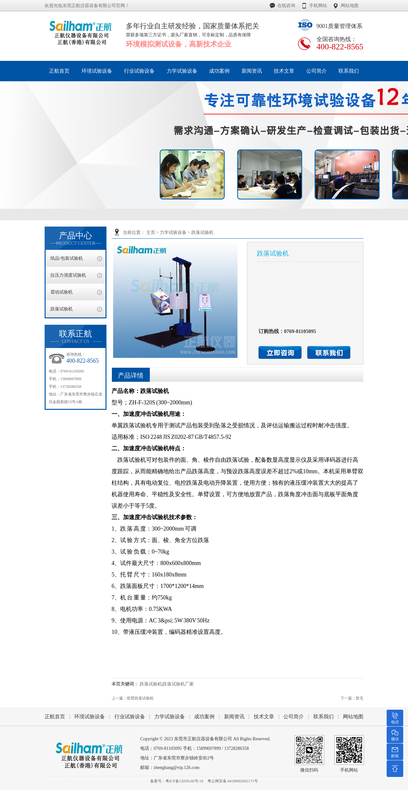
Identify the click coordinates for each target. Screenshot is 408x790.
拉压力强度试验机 (68, 275)
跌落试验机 (202, 232)
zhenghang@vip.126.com (177, 767)
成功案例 (204, 716)
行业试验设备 (129, 716)
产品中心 (75, 238)
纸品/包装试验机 (66, 258)
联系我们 (323, 716)
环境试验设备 (89, 716)
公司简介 (293, 716)
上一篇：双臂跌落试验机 (133, 698)
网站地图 (350, 5)
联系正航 (75, 336)
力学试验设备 (173, 232)
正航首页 (55, 716)
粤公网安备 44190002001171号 (233, 781)
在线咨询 (286, 5)
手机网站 (318, 5)
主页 (150, 232)
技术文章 (264, 716)
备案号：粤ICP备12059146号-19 (176, 781)
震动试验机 (61, 292)
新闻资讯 (234, 716)
